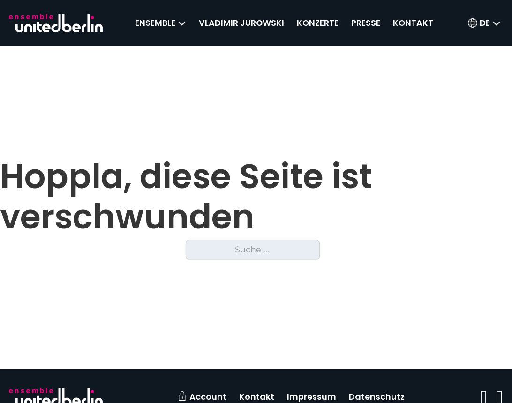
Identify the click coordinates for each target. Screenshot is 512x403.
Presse (365, 23)
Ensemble (155, 23)
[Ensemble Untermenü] (182, 23)
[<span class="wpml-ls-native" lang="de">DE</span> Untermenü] (496, 23)
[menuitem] (485, 23)
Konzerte (318, 23)
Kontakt (413, 23)
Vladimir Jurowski (241, 23)
